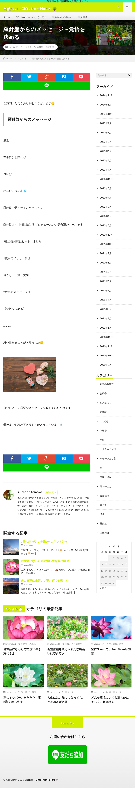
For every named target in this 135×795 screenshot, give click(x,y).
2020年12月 (106, 338)
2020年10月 (106, 356)
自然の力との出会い (67, 19)
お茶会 (103, 393)
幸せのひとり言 (108, 457)
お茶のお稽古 (107, 384)
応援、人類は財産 (73, 649)
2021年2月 (106, 319)
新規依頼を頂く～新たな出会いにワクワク (66, 657)
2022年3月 (106, 228)
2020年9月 (106, 365)
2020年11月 (106, 347)
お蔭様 (103, 412)
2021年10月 (106, 246)
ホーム (7, 19)
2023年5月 (106, 164)
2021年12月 (106, 237)
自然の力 (105, 530)
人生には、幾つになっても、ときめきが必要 (65, 706)
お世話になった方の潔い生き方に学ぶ (45, 566)
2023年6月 (106, 155)
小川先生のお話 (108, 448)
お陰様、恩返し (28, 649)
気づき (103, 503)
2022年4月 (106, 219)
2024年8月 (106, 109)
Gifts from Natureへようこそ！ (33, 19)
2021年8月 (106, 265)
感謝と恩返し (107, 475)
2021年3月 (106, 310)
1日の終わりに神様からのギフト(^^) (44, 547)
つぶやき (27, 53)
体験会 (103, 430)
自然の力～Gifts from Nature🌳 (43, 787)
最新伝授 (105, 494)
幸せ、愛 (69, 699)
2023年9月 (106, 128)
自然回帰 (88, 19)
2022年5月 (106, 210)
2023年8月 (106, 137)
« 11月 (103, 585)
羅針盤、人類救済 (45, 53)
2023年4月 (106, 173)
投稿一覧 (49, 498)
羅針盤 (103, 521)
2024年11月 (106, 100)
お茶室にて (106, 402)
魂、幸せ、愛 (115, 699)
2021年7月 (106, 274)
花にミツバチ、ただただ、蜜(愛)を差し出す (22, 706)
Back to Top (67, 730)
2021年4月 (106, 301)
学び (102, 439)
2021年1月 (106, 329)
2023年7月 (106, 146)
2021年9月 (106, 256)
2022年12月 (106, 183)
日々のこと (106, 485)
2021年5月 (106, 292)
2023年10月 (106, 119)
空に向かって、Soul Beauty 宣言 (106, 657)
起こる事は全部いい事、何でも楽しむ (45, 586)
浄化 (102, 512)
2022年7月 (106, 201)
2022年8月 (106, 192)
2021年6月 (106, 283)
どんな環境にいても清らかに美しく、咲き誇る (110, 706)
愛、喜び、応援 (116, 649)
